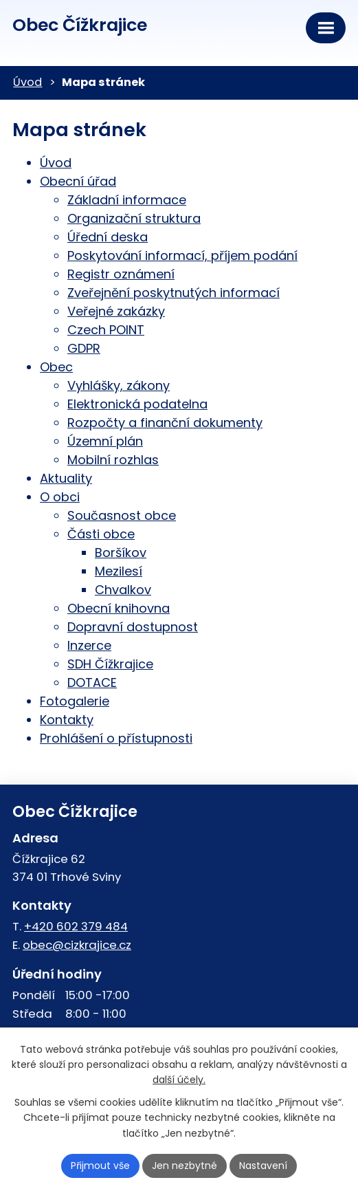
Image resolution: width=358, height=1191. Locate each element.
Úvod (27, 82)
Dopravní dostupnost (132, 626)
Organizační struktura (134, 218)
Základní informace (126, 199)
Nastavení (263, 1165)
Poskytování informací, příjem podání (182, 255)
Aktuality (66, 478)
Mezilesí (118, 571)
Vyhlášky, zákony (118, 385)
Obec (56, 366)
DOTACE (92, 682)
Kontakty (66, 719)
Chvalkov (123, 589)
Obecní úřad (78, 181)
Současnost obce (121, 515)
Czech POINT (105, 329)
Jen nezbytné (184, 1165)
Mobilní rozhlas (113, 459)
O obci (60, 496)
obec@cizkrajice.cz (77, 945)
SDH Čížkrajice (110, 664)
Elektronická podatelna (137, 404)
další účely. (179, 1079)
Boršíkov (120, 552)
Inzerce (89, 645)
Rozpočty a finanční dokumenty (164, 422)
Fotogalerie (74, 701)
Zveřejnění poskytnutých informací (173, 292)
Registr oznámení (121, 274)
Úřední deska (107, 236)
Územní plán (105, 441)
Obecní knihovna (118, 608)
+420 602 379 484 (76, 926)
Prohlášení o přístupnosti (116, 738)
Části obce (101, 534)
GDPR (83, 348)
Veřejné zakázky (116, 311)
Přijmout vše (100, 1165)
